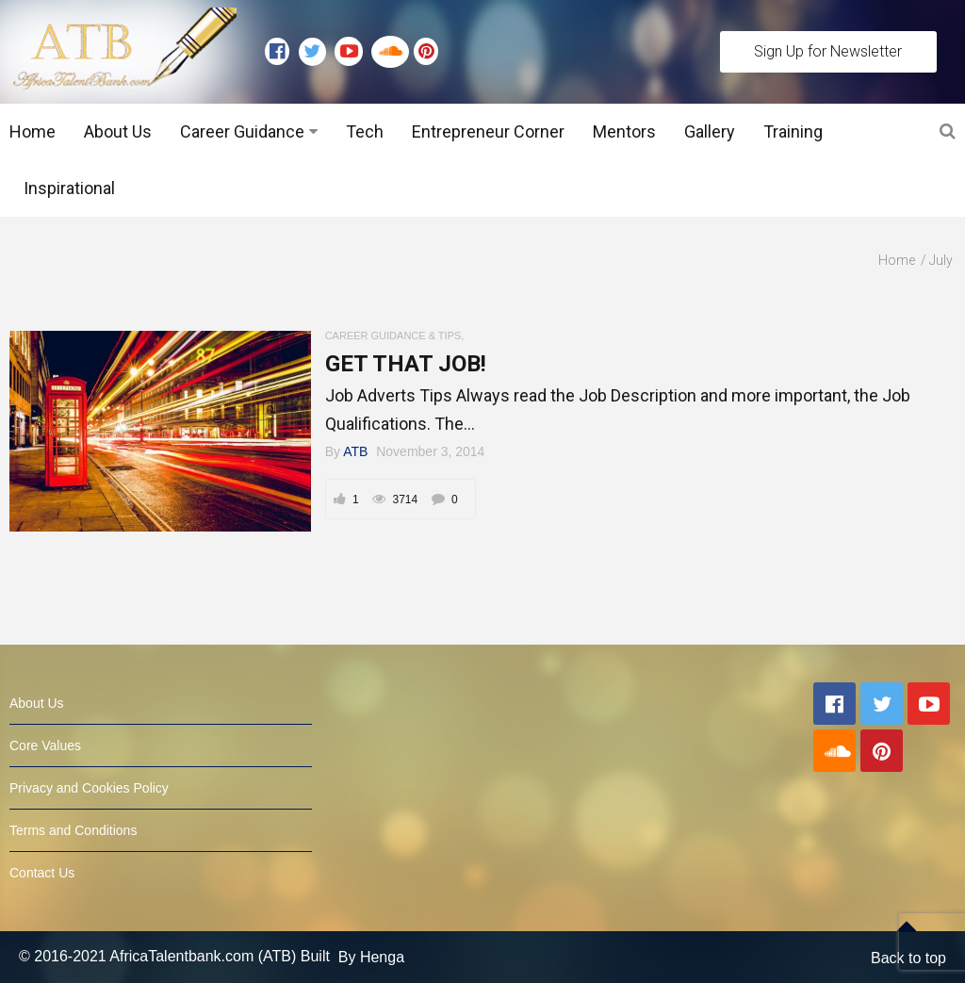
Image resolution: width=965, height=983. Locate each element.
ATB (355, 451)
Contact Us (41, 872)
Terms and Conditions (73, 830)
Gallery (709, 131)
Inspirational (69, 188)
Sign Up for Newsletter (828, 51)
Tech (365, 131)
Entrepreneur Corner (488, 131)
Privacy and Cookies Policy (89, 787)
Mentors (624, 131)
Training (793, 131)
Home (32, 131)
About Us (118, 131)
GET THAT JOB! (405, 364)
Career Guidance (242, 131)
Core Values (45, 745)
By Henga (371, 957)
